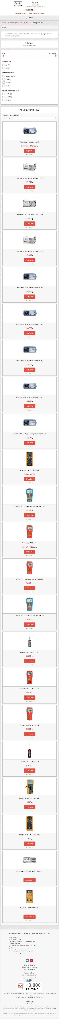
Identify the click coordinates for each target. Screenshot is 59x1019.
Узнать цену (29, 880)
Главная (4, 23)
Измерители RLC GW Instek (29, 142)
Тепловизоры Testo (15, 939)
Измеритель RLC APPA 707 (29, 652)
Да (8, 65)
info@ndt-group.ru (20, 13)
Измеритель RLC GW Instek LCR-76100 (29, 361)
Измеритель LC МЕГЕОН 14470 (29, 798)
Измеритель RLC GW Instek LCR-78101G (29, 251)
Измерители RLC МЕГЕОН (29, 470)
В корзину (29, 187)
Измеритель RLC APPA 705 (29, 761)
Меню (30, 18)
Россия (9, 82)
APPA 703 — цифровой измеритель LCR (29, 579)
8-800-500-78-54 (29, 965)
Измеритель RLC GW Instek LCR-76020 (29, 397)
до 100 (9, 94)
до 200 (9, 97)
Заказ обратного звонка (36, 13)
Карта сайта (29, 1003)
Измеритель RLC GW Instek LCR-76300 (29, 288)
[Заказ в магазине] (29, 118)
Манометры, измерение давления (20, 953)
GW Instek (10, 76)
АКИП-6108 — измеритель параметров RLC (30, 506)
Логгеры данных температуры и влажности (22, 945)
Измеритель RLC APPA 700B (29, 725)
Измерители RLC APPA (29, 543)
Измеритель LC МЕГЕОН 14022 (29, 835)
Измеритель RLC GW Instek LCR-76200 (29, 324)
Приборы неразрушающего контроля (20, 951)
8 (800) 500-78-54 (29, 10)
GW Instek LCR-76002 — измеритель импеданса (29, 434)
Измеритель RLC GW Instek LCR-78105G (29, 215)
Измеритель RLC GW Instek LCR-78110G (29, 178)
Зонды (11, 947)
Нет (8, 68)
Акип (8, 85)
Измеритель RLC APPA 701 (29, 688)
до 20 (8, 100)
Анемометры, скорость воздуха (19, 949)
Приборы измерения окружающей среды (22, 941)
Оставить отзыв (29, 1001)
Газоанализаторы (14, 943)
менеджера (15, 36)
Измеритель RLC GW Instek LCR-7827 (29, 871)
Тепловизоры (13, 937)
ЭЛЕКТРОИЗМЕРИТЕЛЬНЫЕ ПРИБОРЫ (20, 23)
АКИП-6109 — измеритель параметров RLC (30, 615)
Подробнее (29, 151)
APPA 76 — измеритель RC (29, 908)
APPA (8, 79)
